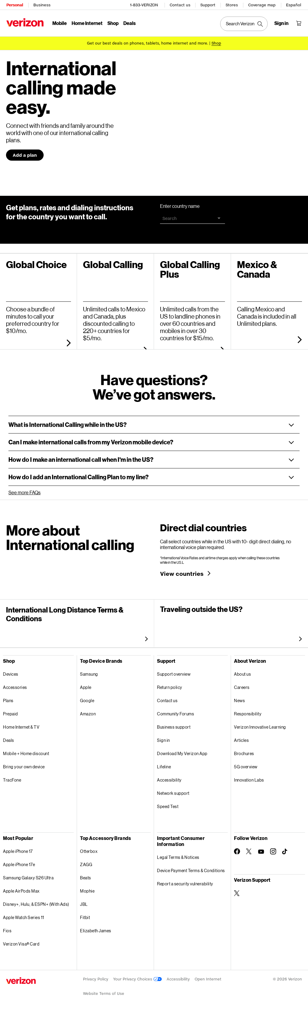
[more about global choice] (67, 340)
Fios (7, 928)
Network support (173, 791)
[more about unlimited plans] (298, 337)
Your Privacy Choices (137, 977)
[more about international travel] (299, 636)
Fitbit (85, 915)
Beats (85, 875)
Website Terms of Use (103, 991)
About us (242, 671)
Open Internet (208, 977)
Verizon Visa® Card (21, 941)
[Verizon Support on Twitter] (237, 891)
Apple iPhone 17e (19, 862)
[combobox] (192, 216)
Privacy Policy (95, 977)
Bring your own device (24, 764)
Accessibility (169, 777)
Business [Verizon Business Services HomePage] (41, 4)
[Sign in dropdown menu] (282, 22)
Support (208, 4)
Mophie (87, 888)
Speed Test (167, 804)
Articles (241, 738)
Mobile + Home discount (26, 751)
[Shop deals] (216, 43)
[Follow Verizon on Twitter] (249, 849)
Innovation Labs (249, 777)
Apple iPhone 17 (18, 849)
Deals (8, 738)
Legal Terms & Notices (178, 855)
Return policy (169, 685)
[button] (154, 422)
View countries (182, 571)
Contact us (180, 4)
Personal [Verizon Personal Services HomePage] (14, 4)
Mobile (59, 23)
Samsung (89, 671)
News (239, 698)
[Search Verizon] (244, 23)
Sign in (163, 738)
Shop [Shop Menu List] (112, 23)
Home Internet (86, 23)
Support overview (173, 671)
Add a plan (25, 153)
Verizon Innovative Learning (260, 724)
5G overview (245, 764)
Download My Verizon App (182, 751)
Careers (242, 685)
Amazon (88, 711)
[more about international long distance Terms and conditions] (145, 636)
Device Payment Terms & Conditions (191, 868)
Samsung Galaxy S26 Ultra (28, 875)
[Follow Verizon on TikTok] (285, 850)
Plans (8, 698)
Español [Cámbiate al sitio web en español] (293, 4)
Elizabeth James (95, 928)
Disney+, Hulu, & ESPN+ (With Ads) (36, 902)
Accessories (15, 685)
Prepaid (10, 711)
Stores (232, 4)
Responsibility (247, 711)
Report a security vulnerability (185, 881)
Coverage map (262, 4)
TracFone (12, 777)
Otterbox (88, 849)
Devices (10, 671)
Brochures (244, 751)
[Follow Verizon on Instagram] (273, 849)
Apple (85, 685)
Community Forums (175, 711)
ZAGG (86, 862)
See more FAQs (24, 490)
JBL (84, 902)
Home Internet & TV (21, 724)
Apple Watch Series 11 (23, 915)
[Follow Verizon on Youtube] (261, 850)
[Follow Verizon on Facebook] (237, 849)
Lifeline (164, 764)
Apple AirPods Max (21, 888)
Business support (173, 724)
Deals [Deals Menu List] (129, 23)
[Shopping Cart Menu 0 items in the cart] (299, 22)
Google (87, 698)
